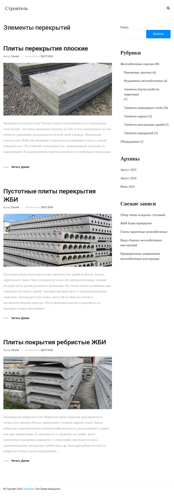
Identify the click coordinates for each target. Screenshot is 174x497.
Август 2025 (128, 169)
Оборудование (129, 141)
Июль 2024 (127, 186)
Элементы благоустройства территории (141, 92)
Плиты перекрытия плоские (45, 48)
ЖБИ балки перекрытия (136, 223)
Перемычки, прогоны (138, 72)
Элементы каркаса (136, 116)
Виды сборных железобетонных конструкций (141, 243)
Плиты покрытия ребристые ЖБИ (54, 342)
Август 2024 (128, 178)
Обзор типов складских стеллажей (142, 215)
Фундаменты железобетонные (143, 81)
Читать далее (20, 167)
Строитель (16, 8)
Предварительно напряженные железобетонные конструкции (140, 256)
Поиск (124, 27)
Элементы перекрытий (138, 133)
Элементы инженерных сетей (143, 108)
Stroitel (15, 56)
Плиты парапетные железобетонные (143, 231)
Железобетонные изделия (136, 64)
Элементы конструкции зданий (144, 124)
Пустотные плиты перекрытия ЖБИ (49, 195)
